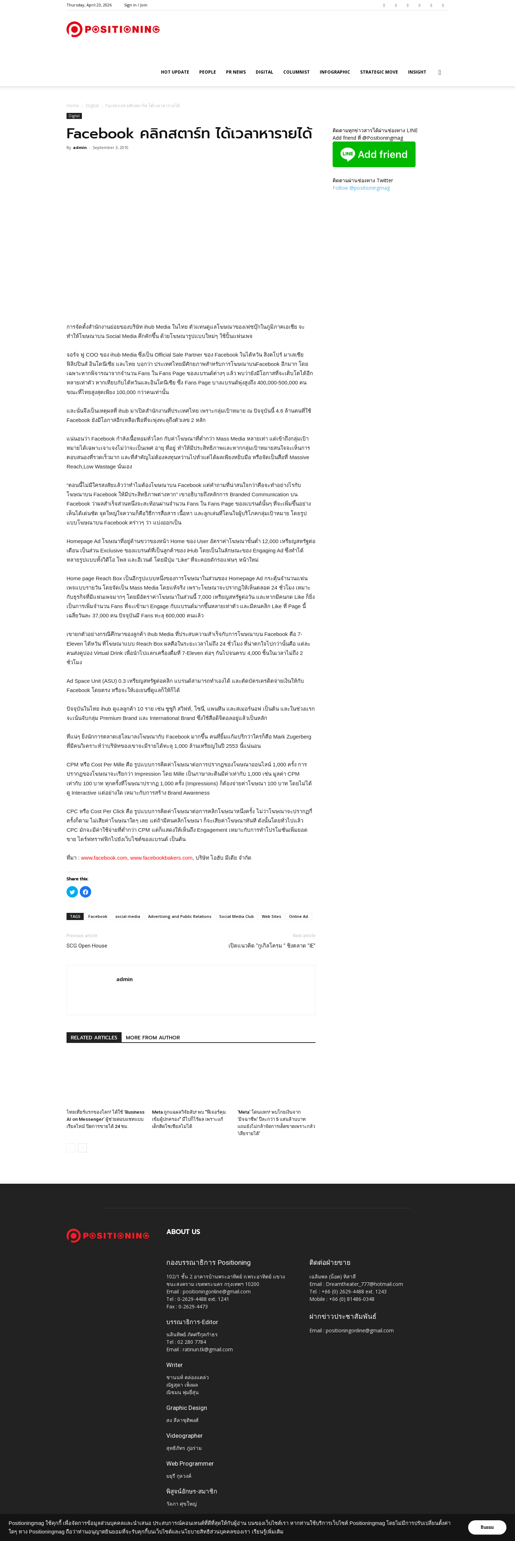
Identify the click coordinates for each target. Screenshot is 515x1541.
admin (80, 147)
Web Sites (271, 916)
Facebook (97, 916)
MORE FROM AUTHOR (153, 1038)
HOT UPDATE (175, 72)
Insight (417, 72)
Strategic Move (379, 72)
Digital (264, 72)
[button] (439, 72)
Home (73, 106)
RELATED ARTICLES (94, 1038)
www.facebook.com (104, 858)
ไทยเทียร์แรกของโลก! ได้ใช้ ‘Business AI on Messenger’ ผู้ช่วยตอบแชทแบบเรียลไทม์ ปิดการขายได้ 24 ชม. (105, 1119)
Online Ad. (299, 916)
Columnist (296, 72)
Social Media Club (236, 916)
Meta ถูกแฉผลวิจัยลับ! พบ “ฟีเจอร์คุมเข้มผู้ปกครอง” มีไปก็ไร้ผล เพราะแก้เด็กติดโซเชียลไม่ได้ (189, 1119)
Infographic (335, 72)
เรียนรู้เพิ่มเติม (268, 1532)
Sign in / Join (135, 5)
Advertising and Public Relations (179, 916)
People (207, 72)
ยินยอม (487, 1527)
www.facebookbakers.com (161, 858)
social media (127, 916)
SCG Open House (87, 946)
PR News (236, 72)
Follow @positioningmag (361, 187)
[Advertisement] (191, 304)
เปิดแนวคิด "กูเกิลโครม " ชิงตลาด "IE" (272, 946)
